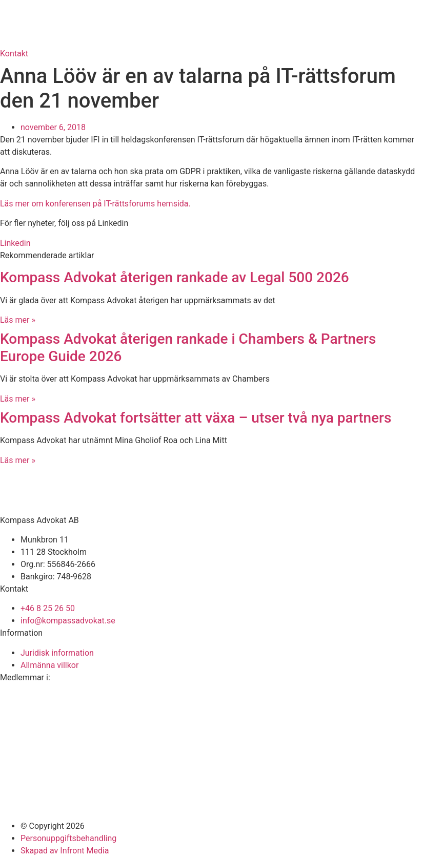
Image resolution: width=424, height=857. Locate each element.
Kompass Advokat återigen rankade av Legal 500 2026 (174, 277)
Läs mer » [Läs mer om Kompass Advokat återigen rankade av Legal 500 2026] (17, 320)
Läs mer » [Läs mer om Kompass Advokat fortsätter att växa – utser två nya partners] (17, 460)
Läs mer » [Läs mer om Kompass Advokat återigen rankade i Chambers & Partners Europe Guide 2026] (17, 399)
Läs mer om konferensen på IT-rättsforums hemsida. (95, 203)
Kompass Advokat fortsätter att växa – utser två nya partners (197, 417)
